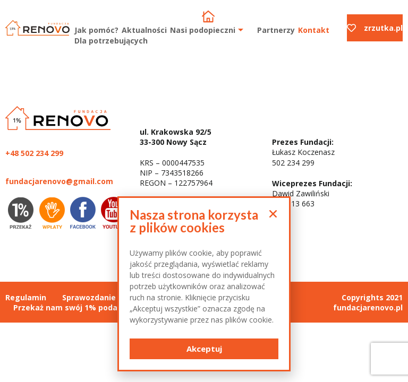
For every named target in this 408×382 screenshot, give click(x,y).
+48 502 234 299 (34, 153)
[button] (204, 348)
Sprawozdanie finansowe (110, 297)
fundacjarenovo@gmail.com (59, 181)
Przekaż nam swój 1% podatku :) (75, 307)
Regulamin (25, 297)
